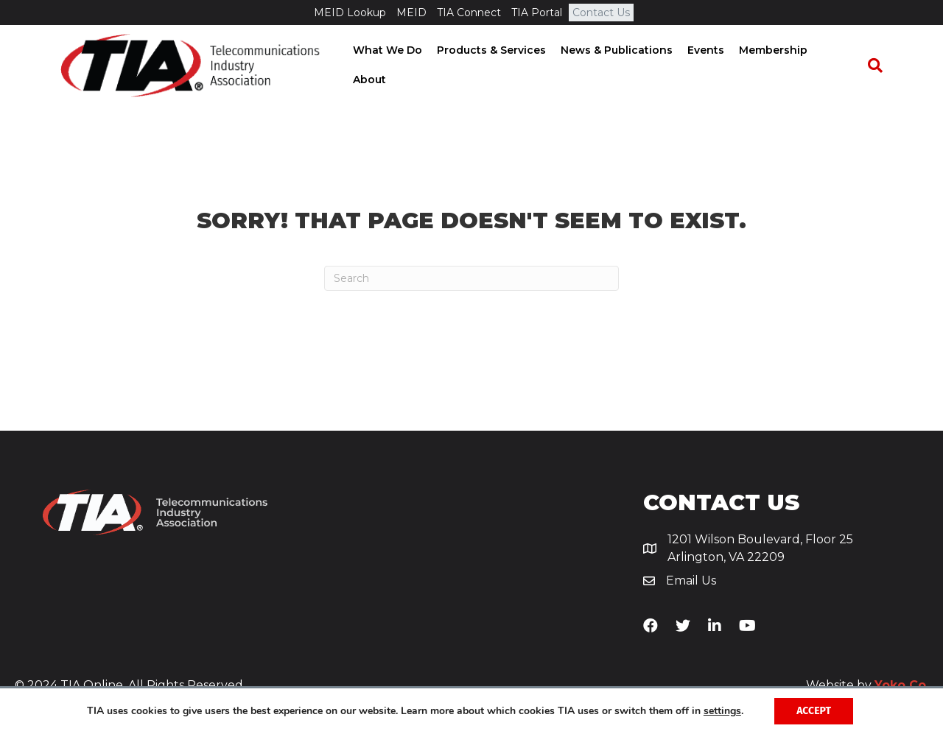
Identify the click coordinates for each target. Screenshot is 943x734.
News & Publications (620, 65)
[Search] (881, 66)
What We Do (391, 65)
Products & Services (495, 65)
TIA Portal (536, 12)
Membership (777, 65)
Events (709, 65)
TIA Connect (469, 12)
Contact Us (601, 12)
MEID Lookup (350, 12)
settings (722, 711)
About (842, 65)
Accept (813, 711)
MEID (411, 12)
